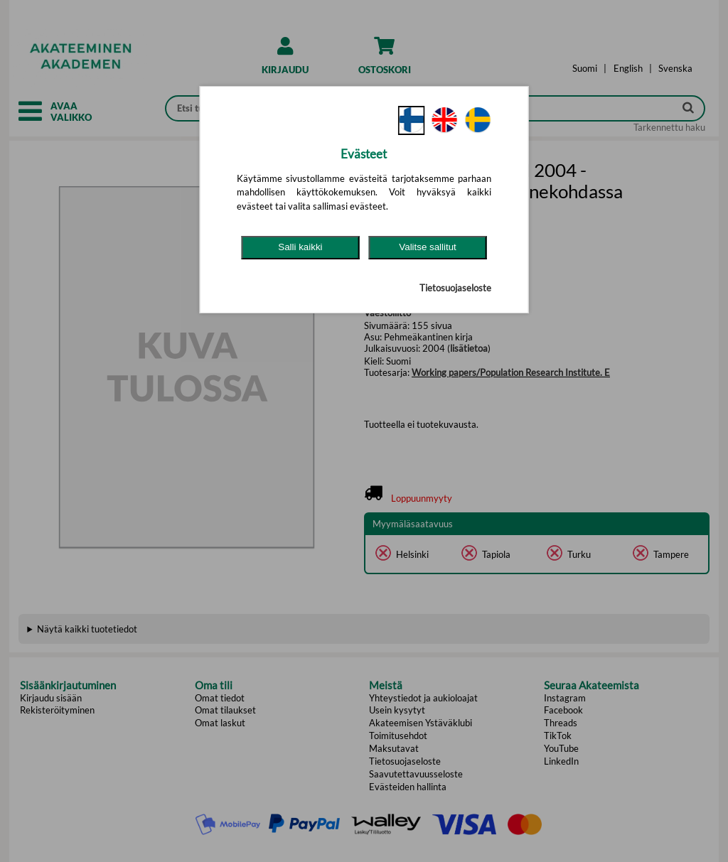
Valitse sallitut (427, 247)
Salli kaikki (300, 247)
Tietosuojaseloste (455, 287)
